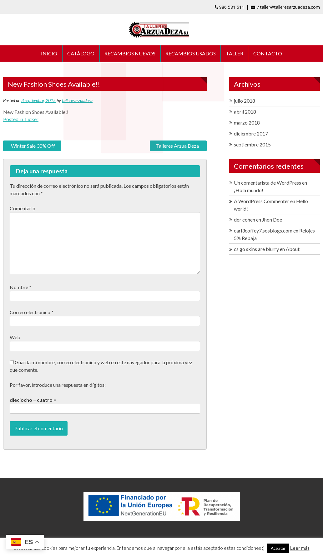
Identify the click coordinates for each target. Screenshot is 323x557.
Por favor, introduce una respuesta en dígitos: (58, 385)
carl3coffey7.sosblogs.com (263, 231)
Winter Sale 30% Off (33, 146)
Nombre (20, 288)
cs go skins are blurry (256, 250)
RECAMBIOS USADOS (191, 54)
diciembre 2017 (251, 134)
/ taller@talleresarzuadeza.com (285, 7)
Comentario (22, 209)
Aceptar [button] (278, 548)
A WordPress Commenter (261, 202)
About (293, 250)
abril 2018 (245, 112)
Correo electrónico (31, 313)
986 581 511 (229, 7)
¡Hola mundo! (248, 191)
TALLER (235, 54)
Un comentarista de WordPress (267, 183)
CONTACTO (268, 54)
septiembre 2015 (252, 145)
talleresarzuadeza (77, 101)
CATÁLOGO (80, 54)
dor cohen (244, 220)
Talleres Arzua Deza (177, 146)
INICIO (48, 54)
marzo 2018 (247, 123)
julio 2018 (244, 101)
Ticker (31, 120)
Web (15, 338)
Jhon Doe (272, 220)
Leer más (300, 548)
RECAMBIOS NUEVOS (129, 54)
